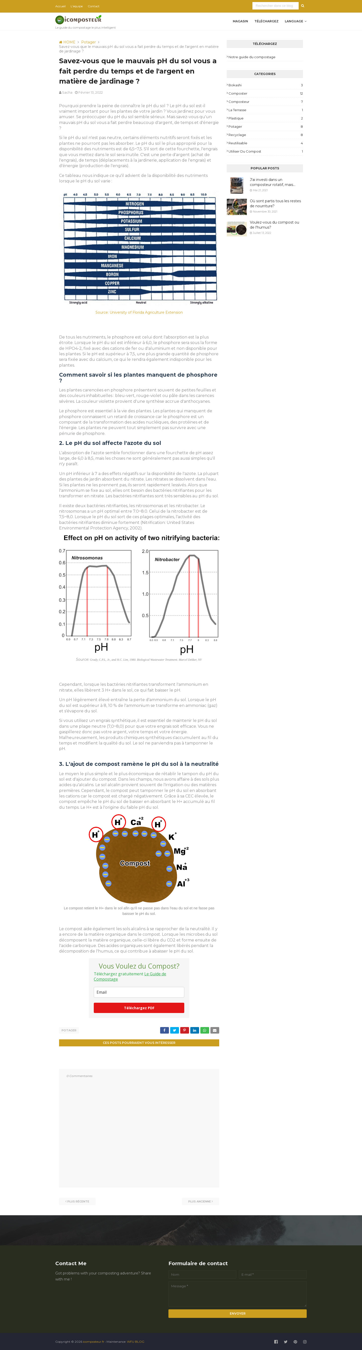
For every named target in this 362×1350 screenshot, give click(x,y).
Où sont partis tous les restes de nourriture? (275, 203)
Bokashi (266, 85)
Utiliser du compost (266, 151)
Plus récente (78, 1200)
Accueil (60, 6)
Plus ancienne (199, 1200)
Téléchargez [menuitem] (266, 21)
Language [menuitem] (294, 21)
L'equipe (77, 6)
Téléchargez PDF (139, 1007)
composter (266, 93)
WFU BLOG (135, 1341)
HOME (67, 42)
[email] (139, 992)
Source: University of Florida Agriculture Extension (139, 312)
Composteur (266, 102)
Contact (94, 6)
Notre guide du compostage (252, 57)
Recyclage (266, 135)
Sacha (67, 92)
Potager (88, 42)
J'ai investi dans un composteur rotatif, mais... (272, 182)
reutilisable (266, 143)
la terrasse (266, 110)
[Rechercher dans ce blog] (276, 6)
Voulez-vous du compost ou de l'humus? (274, 225)
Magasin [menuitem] (240, 21)
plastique (266, 118)
